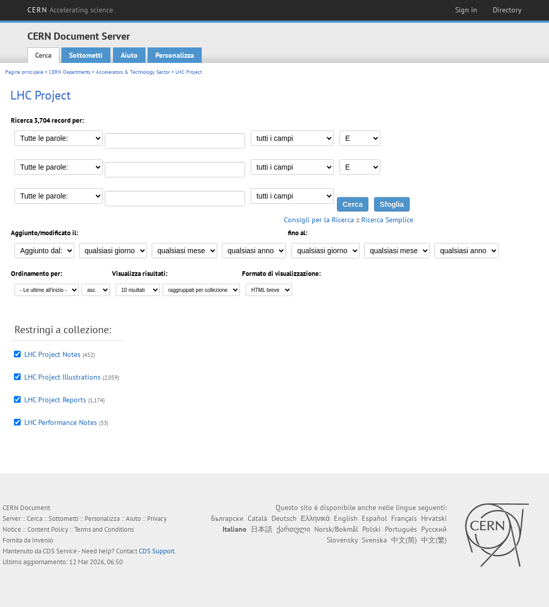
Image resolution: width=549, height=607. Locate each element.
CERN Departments (69, 72)
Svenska (374, 540)
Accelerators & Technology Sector (133, 72)
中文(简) (404, 540)
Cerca (43, 55)
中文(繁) (434, 540)
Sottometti (86, 55)
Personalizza (174, 55)
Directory (507, 9)
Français (404, 518)
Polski (371, 529)
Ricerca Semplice (387, 219)
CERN (70, 9)
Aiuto (129, 55)
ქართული (293, 529)
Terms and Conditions (104, 529)
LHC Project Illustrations (62, 377)
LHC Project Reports (55, 399)
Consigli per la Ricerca (319, 219)
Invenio (42, 540)
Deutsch (284, 518)
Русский (434, 529)
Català (257, 518)
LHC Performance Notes (60, 422)
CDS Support (156, 551)
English (346, 518)
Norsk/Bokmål (336, 529)
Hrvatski (434, 518)
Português (401, 529)
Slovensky (342, 540)
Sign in (466, 9)
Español (374, 518)
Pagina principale (24, 72)
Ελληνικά (315, 518)
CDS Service (60, 551)
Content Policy (47, 529)
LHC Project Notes (52, 354)
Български (227, 518)
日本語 (261, 529)
